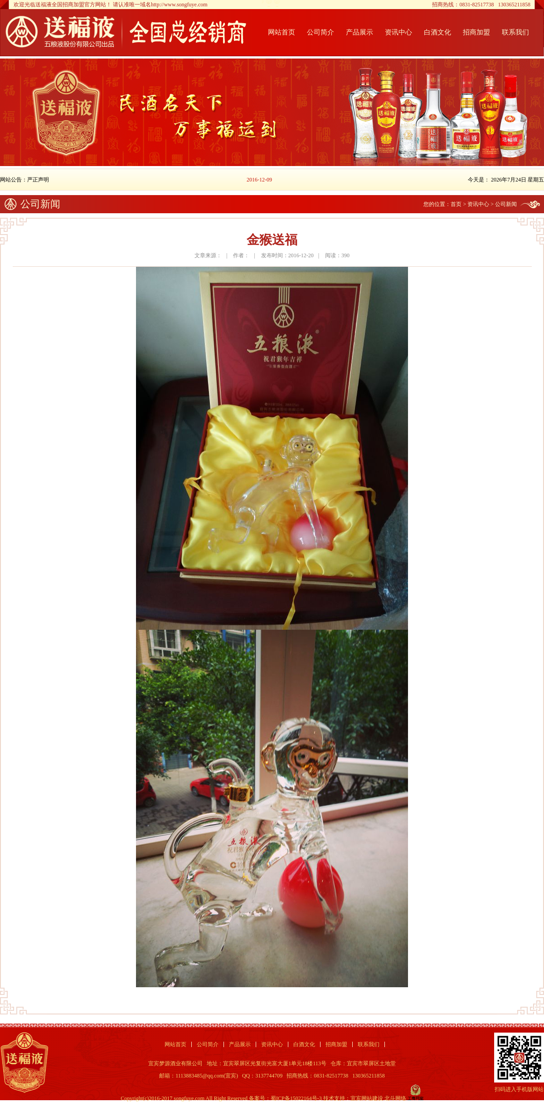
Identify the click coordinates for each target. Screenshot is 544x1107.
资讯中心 (398, 32)
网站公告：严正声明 (24, 179)
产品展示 (359, 32)
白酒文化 (437, 32)
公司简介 (320, 32)
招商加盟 (476, 32)
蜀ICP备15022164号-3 (296, 1098)
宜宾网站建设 (366, 1098)
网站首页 (281, 32)
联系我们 (515, 32)
